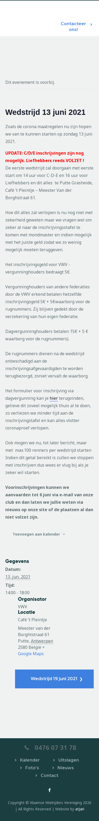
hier (54, 398)
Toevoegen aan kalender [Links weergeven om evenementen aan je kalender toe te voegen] (37, 534)
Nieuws (66, 767)
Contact (49, 775)
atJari (79, 808)
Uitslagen (68, 760)
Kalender (30, 760)
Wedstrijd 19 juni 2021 (54, 678)
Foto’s (32, 767)
